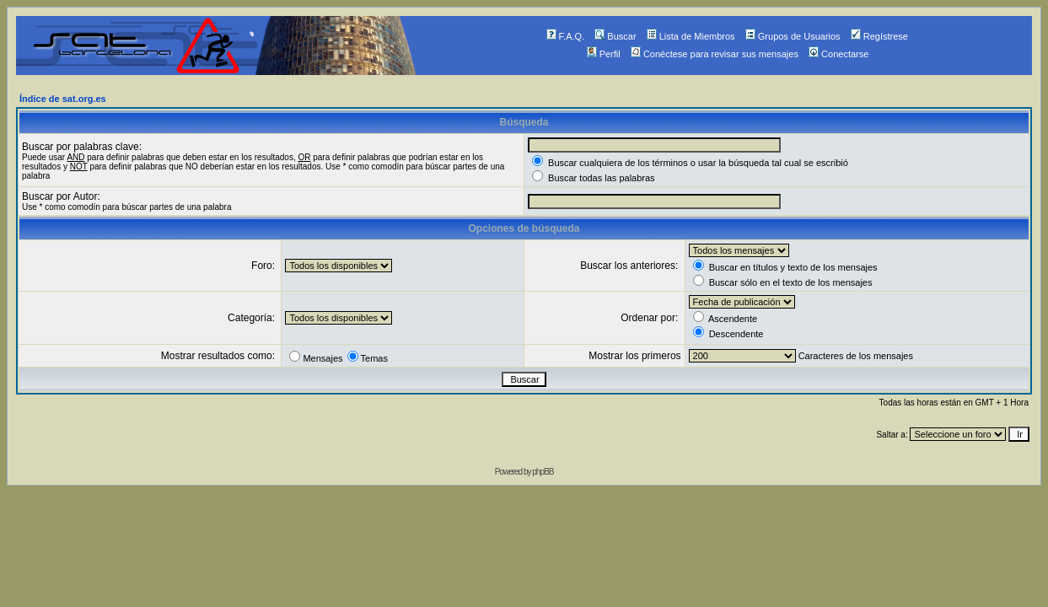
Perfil (604, 54)
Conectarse (838, 54)
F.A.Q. (565, 36)
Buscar (615, 36)
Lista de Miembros (691, 36)
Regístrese (879, 36)
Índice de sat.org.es (62, 99)
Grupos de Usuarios (793, 36)
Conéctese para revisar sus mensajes (714, 54)
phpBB (542, 471)
